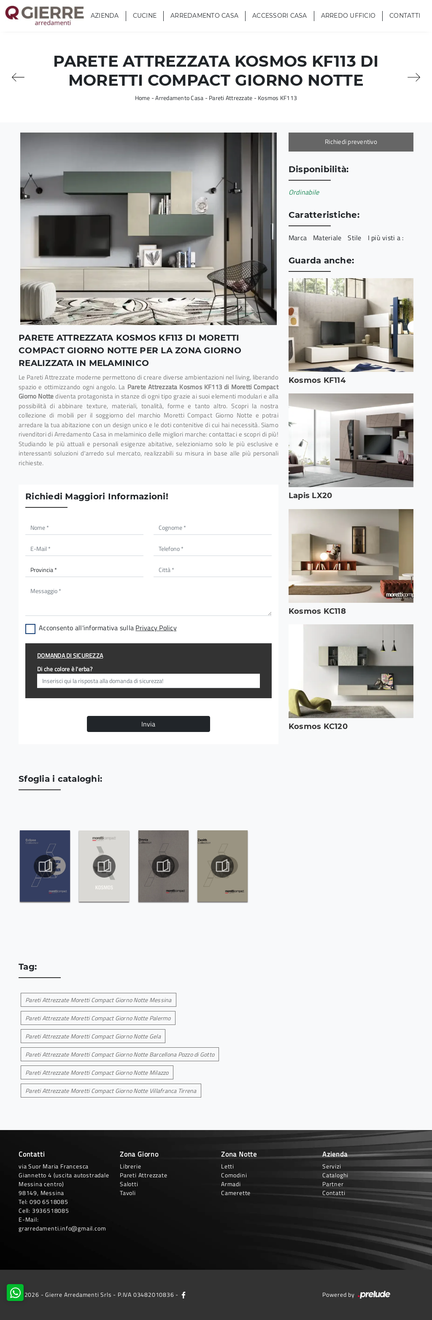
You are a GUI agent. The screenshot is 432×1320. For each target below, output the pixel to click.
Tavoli (128, 1192)
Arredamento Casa (204, 15)
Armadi (231, 1183)
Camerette (236, 1192)
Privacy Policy (156, 628)
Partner (333, 1183)
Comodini (234, 1175)
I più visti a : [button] (386, 238)
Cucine (145, 15)
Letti (227, 1166)
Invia (148, 724)
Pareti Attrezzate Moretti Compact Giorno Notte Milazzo (97, 1072)
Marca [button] (298, 238)
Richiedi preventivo (351, 141)
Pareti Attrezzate (230, 97)
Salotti (129, 1183)
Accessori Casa (279, 15)
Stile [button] (354, 238)
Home (142, 97)
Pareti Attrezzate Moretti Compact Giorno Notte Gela (93, 1036)
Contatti (404, 15)
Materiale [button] (327, 238)
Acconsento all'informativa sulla (108, 628)
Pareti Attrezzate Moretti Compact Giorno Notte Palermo (98, 1018)
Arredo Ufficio (348, 15)
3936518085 (50, 1210)
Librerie (130, 1166)
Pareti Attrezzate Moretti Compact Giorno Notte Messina (98, 999)
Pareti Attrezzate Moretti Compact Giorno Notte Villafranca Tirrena (111, 1090)
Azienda (105, 15)
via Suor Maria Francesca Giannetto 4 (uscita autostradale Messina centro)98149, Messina (64, 1179)
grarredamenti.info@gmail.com (62, 1228)
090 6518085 (49, 1201)
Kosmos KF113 (277, 97)
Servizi (331, 1166)
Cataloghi (335, 1175)
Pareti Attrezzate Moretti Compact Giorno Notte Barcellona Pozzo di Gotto (119, 1054)
